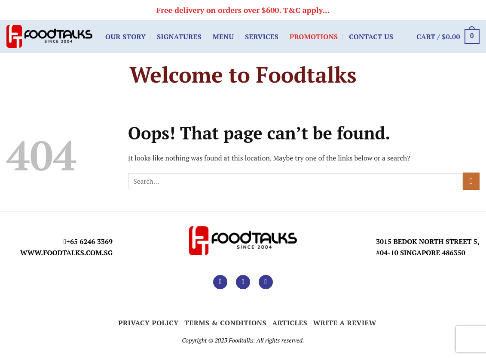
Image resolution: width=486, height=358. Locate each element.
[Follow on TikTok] (266, 282)
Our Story (125, 36)
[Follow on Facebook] (220, 282)
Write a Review (344, 322)
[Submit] (471, 181)
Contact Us (371, 36)
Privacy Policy (148, 322)
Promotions (314, 36)
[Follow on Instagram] (243, 282)
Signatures (179, 36)
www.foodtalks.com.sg (66, 252)
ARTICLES (290, 322)
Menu (223, 36)
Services (261, 36)
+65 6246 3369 (89, 241)
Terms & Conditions (225, 322)
